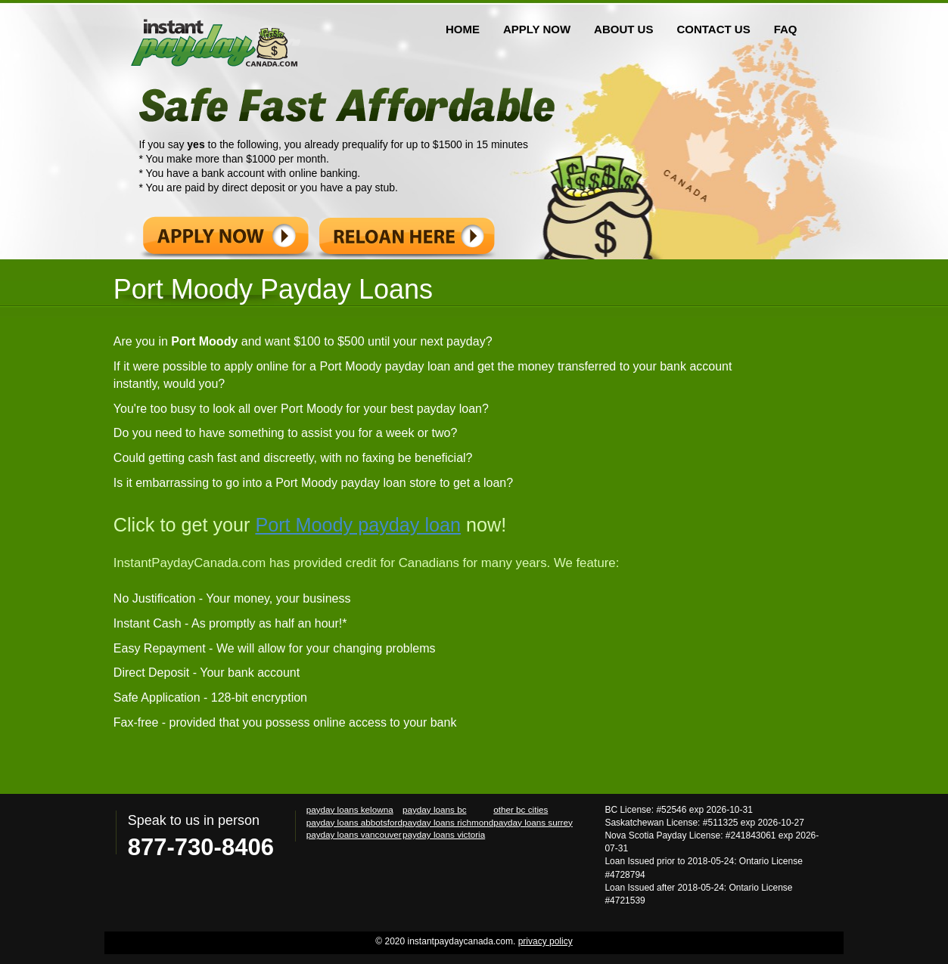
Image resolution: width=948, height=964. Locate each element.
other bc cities (520, 809)
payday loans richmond (448, 822)
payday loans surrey (533, 822)
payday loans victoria (444, 834)
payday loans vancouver (354, 834)
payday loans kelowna (349, 809)
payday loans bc (434, 809)
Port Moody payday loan (358, 524)
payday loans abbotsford (354, 822)
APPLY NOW (536, 29)
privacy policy (545, 941)
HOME (463, 29)
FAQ (785, 29)
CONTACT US (713, 29)
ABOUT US (623, 29)
